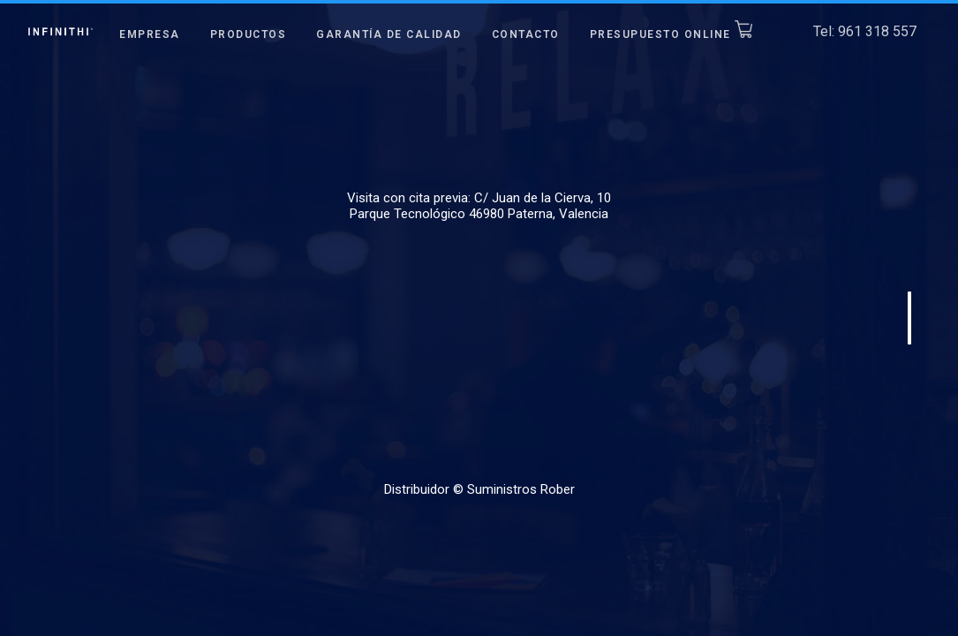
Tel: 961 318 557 (865, 30)
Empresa (149, 34)
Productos (248, 34)
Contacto (526, 34)
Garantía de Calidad (389, 34)
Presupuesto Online (671, 34)
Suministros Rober (521, 489)
